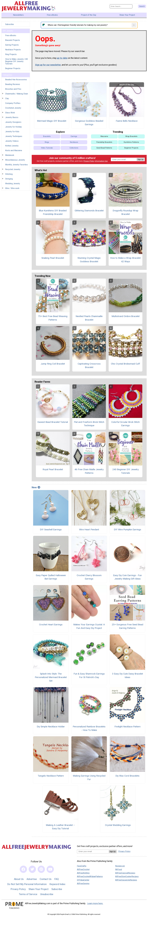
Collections (74, 148)
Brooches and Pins (13, 89)
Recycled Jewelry (12, 169)
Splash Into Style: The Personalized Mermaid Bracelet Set (51, 677)
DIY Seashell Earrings (51, 529)
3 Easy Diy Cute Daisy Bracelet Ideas (127, 675)
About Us (19, 879)
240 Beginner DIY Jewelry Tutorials (125, 471)
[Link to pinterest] (41, 869)
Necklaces (74, 142)
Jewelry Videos (12, 141)
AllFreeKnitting (83, 873)
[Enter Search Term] (121, 6)
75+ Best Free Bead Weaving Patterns (52, 318)
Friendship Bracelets (104, 142)
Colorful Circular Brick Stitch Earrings (125, 424)
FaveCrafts (81, 866)
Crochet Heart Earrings (50, 624)
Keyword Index (57, 884)
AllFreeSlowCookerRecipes (127, 876)
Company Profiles (12, 103)
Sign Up (140, 159)
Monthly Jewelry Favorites (16, 164)
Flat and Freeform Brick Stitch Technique (89, 424)
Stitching (9, 174)
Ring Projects (11, 54)
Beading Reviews (12, 84)
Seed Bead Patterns (104, 148)
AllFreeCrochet (83, 869)
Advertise (32, 879)
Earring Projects (12, 45)
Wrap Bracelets (131, 136)
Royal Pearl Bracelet (53, 469)
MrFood (118, 869)
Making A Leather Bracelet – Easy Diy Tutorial (60, 827)
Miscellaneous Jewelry (15, 160)
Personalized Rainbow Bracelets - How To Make (89, 728)
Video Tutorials (47, 148)
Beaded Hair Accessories (16, 79)
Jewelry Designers (13, 122)
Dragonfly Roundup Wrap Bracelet (125, 212)
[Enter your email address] (92, 851)
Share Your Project (39, 889)
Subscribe (9, 24)
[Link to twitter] (32, 869)
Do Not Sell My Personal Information (27, 884)
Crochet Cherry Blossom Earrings (89, 577)
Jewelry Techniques (13, 136)
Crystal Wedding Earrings (118, 825)
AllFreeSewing (83, 883)
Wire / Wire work (12, 188)
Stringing (9, 179)
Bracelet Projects (12, 40)
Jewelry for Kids (12, 131)
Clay (7, 98)
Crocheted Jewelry (13, 108)
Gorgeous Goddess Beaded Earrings (89, 122)
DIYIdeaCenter (83, 880)
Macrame (104, 136)
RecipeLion (120, 866)
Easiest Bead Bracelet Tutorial (53, 422)
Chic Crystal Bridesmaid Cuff (125, 363)
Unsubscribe (46, 894)
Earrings (74, 136)
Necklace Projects (13, 49)
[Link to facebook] (23, 869)
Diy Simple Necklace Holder (51, 726)
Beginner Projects (12, 68)
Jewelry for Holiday (13, 127)
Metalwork (9, 155)
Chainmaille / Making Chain (16, 94)
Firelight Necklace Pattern (127, 726)
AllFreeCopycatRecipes (125, 873)
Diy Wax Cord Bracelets (127, 775)
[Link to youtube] (50, 869)
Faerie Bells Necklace (126, 120)
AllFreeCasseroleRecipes (126, 880)
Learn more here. (95, 903)
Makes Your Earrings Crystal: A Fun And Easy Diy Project (89, 626)
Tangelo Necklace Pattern (51, 775)
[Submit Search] (142, 6)
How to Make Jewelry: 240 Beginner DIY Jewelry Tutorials (16, 61)
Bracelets (47, 136)
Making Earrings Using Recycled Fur (89, 777)
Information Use (101, 161)
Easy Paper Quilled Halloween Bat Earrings (51, 577)
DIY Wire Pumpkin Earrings (127, 529)
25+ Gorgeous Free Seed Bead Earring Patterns (127, 626)
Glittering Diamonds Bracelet (89, 210)
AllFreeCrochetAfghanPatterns (90, 876)
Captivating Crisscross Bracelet (89, 365)
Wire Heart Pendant (89, 529)
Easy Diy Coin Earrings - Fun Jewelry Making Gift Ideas (127, 577)
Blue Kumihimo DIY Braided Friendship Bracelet (53, 212)
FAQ (56, 879)
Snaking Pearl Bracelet (52, 258)
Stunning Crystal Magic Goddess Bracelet (89, 260)
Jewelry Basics (11, 117)
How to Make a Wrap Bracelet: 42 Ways (125, 260)
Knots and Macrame (13, 150)
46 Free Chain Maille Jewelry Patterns (89, 471)
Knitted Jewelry (12, 146)
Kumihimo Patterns (131, 142)
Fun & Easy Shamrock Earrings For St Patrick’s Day (89, 675)
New (36, 487)
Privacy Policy (88, 161)
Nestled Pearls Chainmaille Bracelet (89, 318)
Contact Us (45, 879)
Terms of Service (28, 894)
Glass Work (10, 112)
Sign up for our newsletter (48, 65)
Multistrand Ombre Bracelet (126, 316)
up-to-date (62, 58)
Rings (47, 142)
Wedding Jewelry (12, 183)
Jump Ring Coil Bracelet (53, 363)
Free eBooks (10, 35)
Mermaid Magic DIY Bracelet (51, 120)
